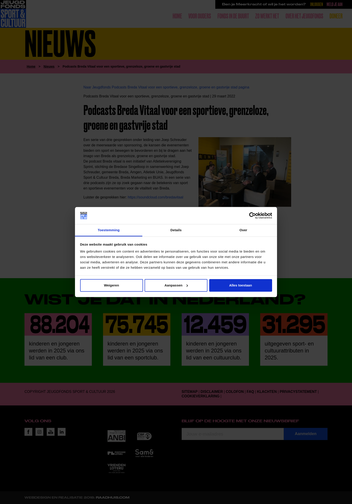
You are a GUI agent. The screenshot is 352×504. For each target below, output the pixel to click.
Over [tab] (243, 230)
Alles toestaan (240, 285)
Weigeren (111, 285)
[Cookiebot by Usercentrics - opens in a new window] (252, 215)
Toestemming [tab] (109, 230)
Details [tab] (176, 230)
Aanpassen (176, 285)
